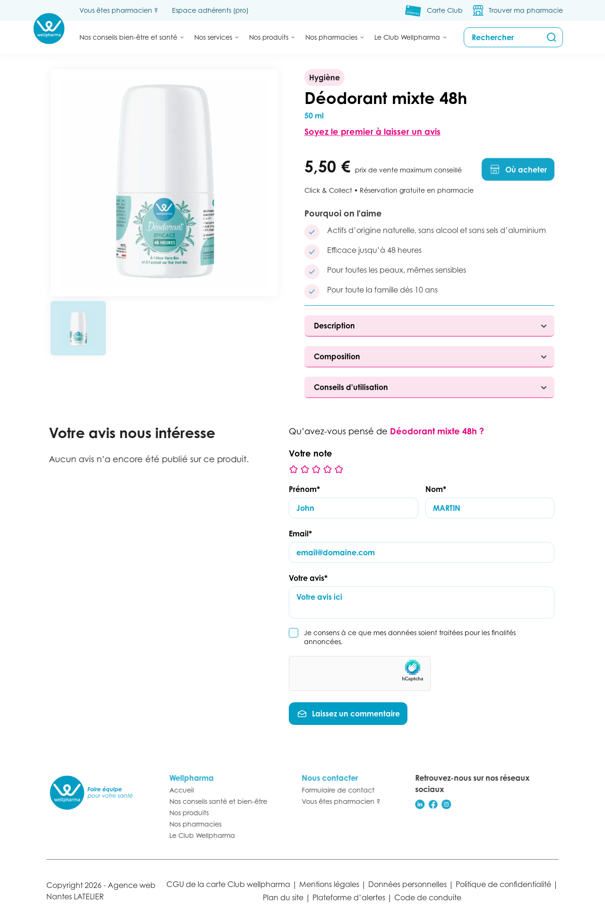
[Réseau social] (415, 804)
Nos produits (184, 813)
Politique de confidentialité (503, 884)
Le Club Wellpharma (197, 835)
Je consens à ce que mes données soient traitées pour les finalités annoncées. (410, 637)
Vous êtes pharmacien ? (118, 10)
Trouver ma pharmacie (526, 10)
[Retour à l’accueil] (91, 792)
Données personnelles (407, 884)
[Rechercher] (551, 37)
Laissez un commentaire (348, 713)
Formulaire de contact (333, 790)
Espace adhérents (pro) (210, 10)
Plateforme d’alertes (348, 897)
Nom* (435, 489)
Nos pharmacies (190, 824)
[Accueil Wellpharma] (49, 28)
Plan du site (283, 897)
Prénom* (304, 489)
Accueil (176, 790)
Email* (300, 533)
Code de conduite (427, 897)
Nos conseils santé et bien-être (213, 801)
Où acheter (518, 173)
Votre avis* (308, 578)
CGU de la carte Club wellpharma (228, 884)
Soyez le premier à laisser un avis (372, 134)
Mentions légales (329, 884)
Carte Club (445, 10)
